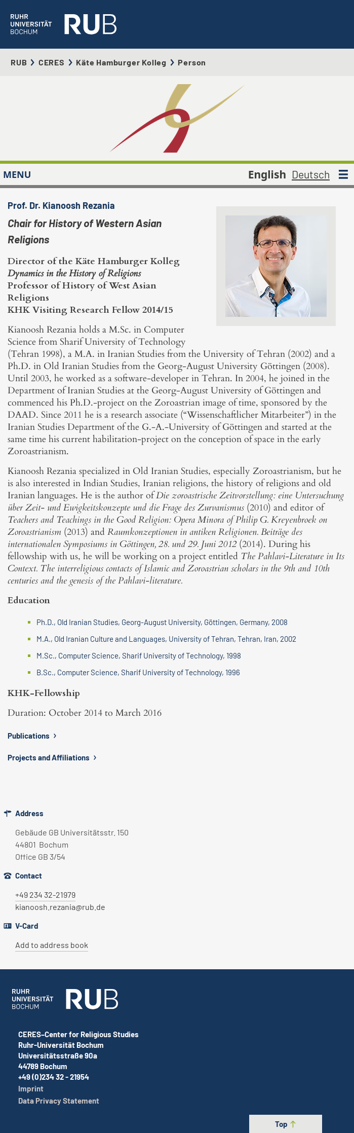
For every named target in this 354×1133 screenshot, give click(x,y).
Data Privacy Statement (58, 1100)
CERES (51, 62)
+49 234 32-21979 (45, 894)
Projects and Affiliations (53, 757)
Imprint (31, 1088)
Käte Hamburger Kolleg (121, 62)
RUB (19, 62)
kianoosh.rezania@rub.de (60, 906)
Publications (33, 735)
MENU (17, 174)
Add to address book (51, 944)
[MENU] (343, 174)
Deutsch (311, 174)
